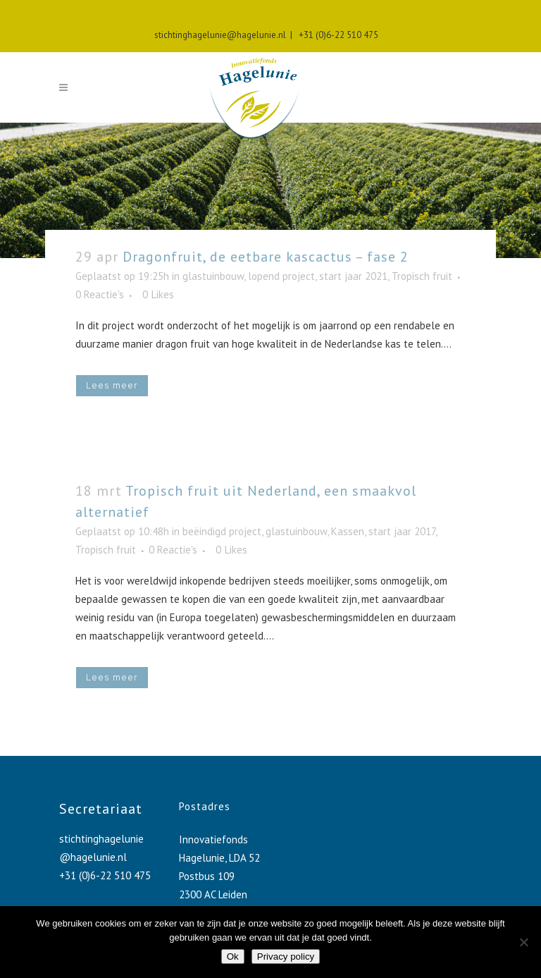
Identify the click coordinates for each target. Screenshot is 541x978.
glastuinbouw (213, 276)
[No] (523, 942)
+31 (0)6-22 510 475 (336, 35)
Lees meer (112, 385)
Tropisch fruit (422, 276)
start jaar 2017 (401, 531)
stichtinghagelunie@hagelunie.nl (220, 35)
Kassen (347, 531)
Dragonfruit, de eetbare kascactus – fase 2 (266, 256)
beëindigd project (221, 531)
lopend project (281, 276)
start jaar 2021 (353, 276)
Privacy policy (285, 956)
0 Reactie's (99, 294)
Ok (233, 956)
